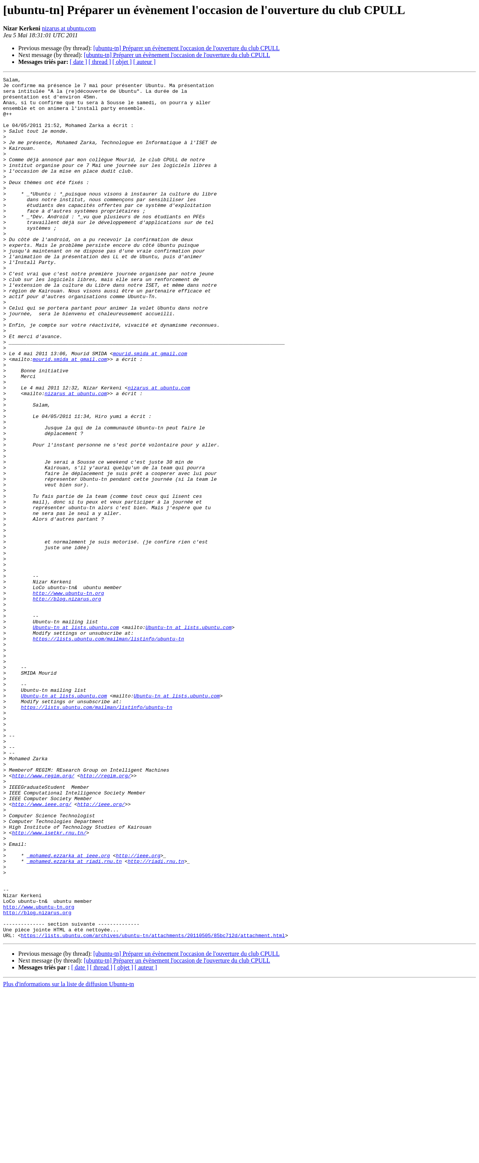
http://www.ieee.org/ (41, 950)
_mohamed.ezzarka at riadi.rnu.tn (74, 1018)
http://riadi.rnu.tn (156, 1018)
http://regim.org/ (105, 915)
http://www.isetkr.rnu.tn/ (49, 984)
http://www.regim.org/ (43, 915)
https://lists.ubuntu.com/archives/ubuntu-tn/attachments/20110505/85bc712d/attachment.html (153, 1107)
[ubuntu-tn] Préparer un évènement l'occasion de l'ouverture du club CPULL (186, 48)
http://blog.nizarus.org (67, 703)
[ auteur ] (144, 62)
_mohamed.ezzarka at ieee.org (68, 1011)
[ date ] (78, 62)
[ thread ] (100, 62)
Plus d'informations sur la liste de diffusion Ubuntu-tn (68, 1156)
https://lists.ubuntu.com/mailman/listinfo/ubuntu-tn (108, 751)
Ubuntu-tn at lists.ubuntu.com (76, 737)
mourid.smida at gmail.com (150, 409)
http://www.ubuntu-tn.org (68, 696)
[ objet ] (122, 62)
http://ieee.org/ (101, 950)
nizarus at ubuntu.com (69, 28)
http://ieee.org (138, 1011)
